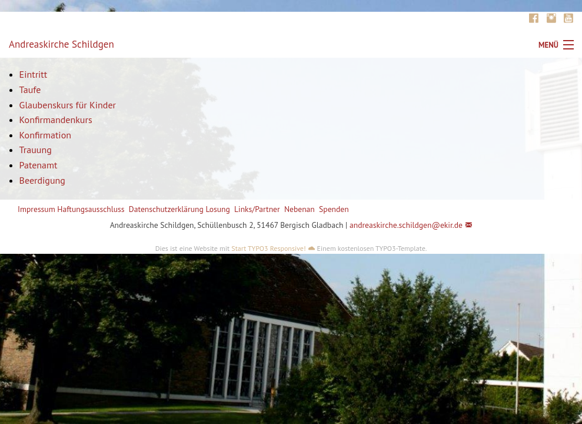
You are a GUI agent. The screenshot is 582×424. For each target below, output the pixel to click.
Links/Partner (257, 209)
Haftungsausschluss (90, 209)
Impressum (36, 209)
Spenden (334, 209)
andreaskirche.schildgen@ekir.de (406, 225)
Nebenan (299, 209)
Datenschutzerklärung (166, 209)
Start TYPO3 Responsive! (268, 248)
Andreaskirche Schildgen (61, 44)
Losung (217, 209)
